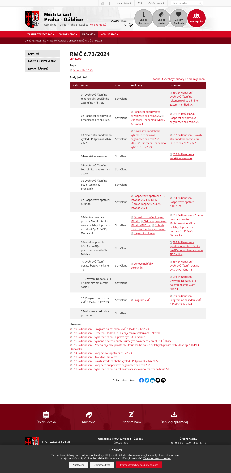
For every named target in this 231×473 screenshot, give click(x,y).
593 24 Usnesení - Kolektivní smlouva (95, 357)
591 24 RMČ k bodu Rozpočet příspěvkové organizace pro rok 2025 (184, 118)
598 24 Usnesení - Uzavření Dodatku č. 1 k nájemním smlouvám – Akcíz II (116, 333)
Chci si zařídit (161, 21)
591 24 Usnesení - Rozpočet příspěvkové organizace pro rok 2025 (112, 365)
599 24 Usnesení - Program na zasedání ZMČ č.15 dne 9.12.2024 (185, 300)
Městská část (75, 17)
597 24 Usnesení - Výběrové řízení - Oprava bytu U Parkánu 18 (184, 265)
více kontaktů (98, 24)
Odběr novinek (156, 3)
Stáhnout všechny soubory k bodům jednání (178, 79)
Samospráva (196, 21)
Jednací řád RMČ (38, 68)
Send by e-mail (157, 380)
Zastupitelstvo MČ (39, 34)
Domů (28, 40)
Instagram (102, 3)
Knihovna (89, 416)
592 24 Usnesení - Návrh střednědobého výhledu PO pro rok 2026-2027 (186, 139)
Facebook (109, 3)
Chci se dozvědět (143, 21)
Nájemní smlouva (144, 233)
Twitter (147, 380)
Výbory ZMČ (67, 34)
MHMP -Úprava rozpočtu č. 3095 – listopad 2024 (147, 204)
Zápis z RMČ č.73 (83, 70)
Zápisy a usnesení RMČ (71, 40)
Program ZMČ (142, 300)
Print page (163, 380)
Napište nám (132, 416)
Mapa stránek (123, 3)
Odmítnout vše (102, 464)
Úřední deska (46, 416)
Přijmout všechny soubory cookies (139, 464)
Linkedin (152, 380)
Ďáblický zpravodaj (174, 416)
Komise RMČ (108, 34)
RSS (140, 3)
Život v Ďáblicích (179, 21)
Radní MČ (33, 53)
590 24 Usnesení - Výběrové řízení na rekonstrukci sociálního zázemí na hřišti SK (121, 369)
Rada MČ (87, 34)
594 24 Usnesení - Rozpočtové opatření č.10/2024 (182, 202)
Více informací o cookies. (157, 458)
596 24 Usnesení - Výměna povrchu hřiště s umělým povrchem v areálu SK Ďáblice (122, 341)
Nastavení (78, 464)
